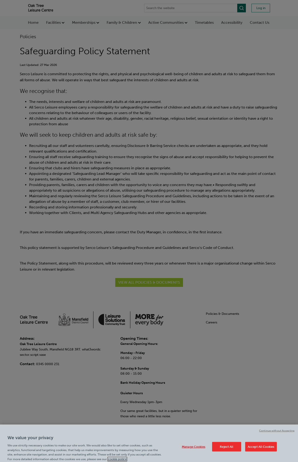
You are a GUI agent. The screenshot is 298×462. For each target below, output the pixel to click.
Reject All (226, 450)
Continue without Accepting (277, 434)
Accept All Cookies (261, 450)
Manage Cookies (193, 450)
